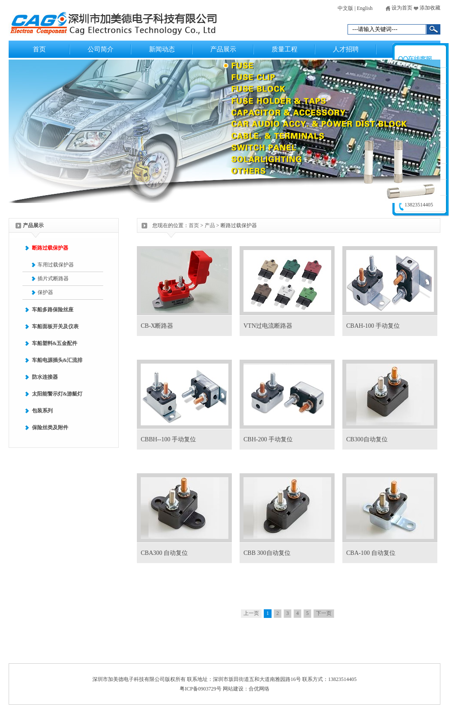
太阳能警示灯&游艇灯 (57, 394)
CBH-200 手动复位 (268, 439)
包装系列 (42, 411)
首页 (39, 49)
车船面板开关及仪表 (55, 326)
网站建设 (233, 689)
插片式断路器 (53, 279)
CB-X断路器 (157, 326)
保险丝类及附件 (50, 427)
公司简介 (101, 49)
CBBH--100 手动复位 (168, 439)
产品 (210, 225)
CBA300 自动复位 (164, 553)
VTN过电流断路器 (267, 326)
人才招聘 (346, 49)
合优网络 (259, 689)
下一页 (324, 613)
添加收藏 (427, 8)
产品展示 (223, 49)
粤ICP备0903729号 (200, 689)
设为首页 (399, 8)
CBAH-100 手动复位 (373, 326)
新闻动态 (162, 49)
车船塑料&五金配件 (55, 343)
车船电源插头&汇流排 (57, 360)
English (365, 8)
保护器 (45, 292)
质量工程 (284, 49)
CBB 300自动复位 (267, 553)
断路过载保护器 (50, 248)
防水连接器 (45, 377)
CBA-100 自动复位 (370, 553)
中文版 (345, 8)
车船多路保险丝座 (52, 310)
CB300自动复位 (367, 439)
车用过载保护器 (56, 265)
